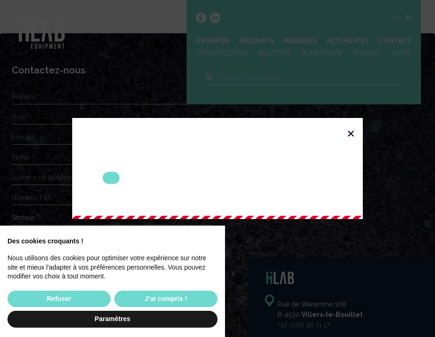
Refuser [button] (59, 298)
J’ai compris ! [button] (166, 298)
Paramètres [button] (112, 318)
